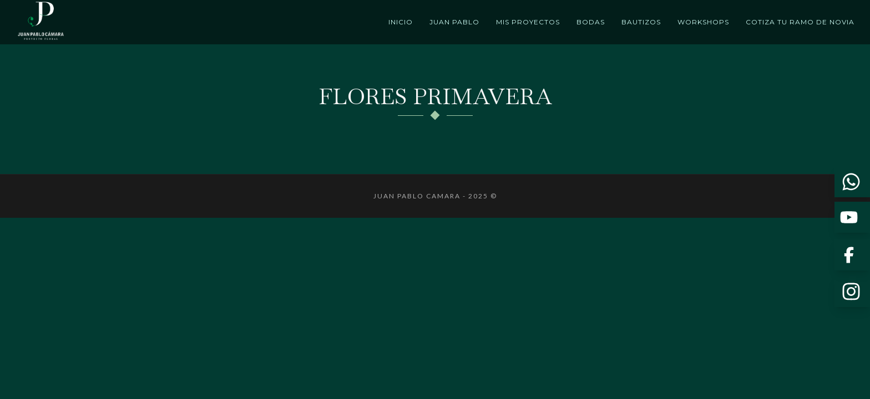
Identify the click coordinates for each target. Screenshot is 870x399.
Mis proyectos (528, 22)
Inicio (400, 22)
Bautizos (641, 22)
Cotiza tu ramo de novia (800, 22)
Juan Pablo (454, 22)
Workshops (703, 22)
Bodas (590, 22)
